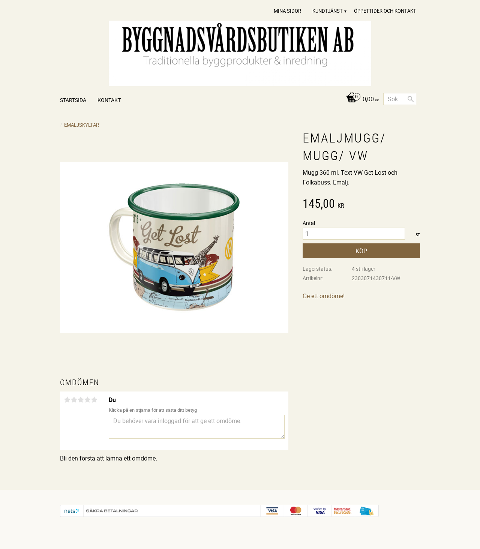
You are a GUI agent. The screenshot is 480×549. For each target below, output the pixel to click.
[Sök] (410, 99)
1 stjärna (67, 399)
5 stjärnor (94, 399)
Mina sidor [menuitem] (287, 11)
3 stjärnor (80, 399)
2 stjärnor (73, 399)
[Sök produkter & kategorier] (399, 99)
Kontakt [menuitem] (109, 100)
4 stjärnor (87, 399)
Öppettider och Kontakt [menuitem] (385, 11)
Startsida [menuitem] (73, 100)
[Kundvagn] (360, 99)
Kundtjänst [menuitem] (327, 11)
